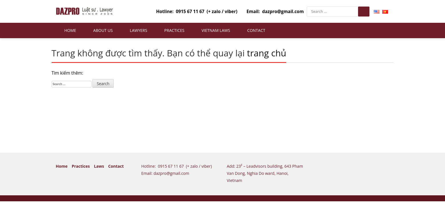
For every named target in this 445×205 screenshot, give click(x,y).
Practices (174, 30)
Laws (99, 166)
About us (103, 30)
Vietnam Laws (216, 30)
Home (70, 30)
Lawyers (138, 30)
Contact (256, 30)
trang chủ (266, 53)
